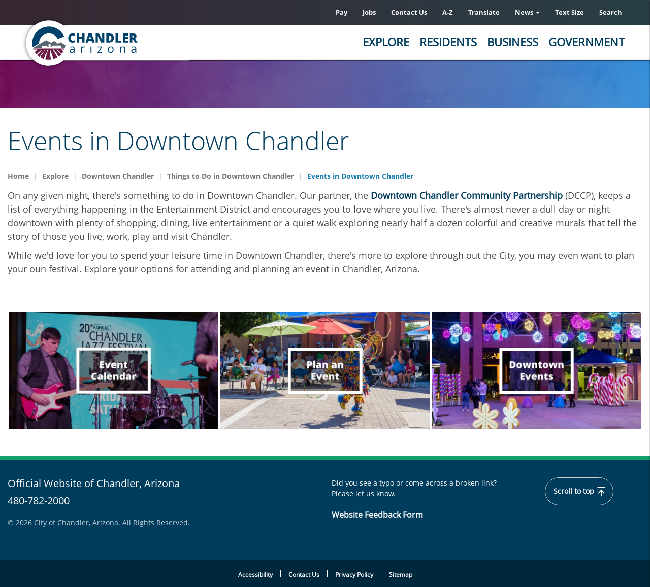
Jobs (369, 12)
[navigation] (113, 370)
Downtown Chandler (118, 176)
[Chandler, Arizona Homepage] (121, 43)
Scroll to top (580, 491)
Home (18, 176)
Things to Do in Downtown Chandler (230, 176)
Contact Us (409, 12)
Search (610, 12)
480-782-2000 (39, 501)
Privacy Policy (354, 574)
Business (512, 41)
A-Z (447, 12)
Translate (484, 12)
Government (586, 41)
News (527, 12)
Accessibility (255, 574)
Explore (386, 41)
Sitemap (400, 574)
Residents (448, 41)
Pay (341, 12)
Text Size (569, 12)
